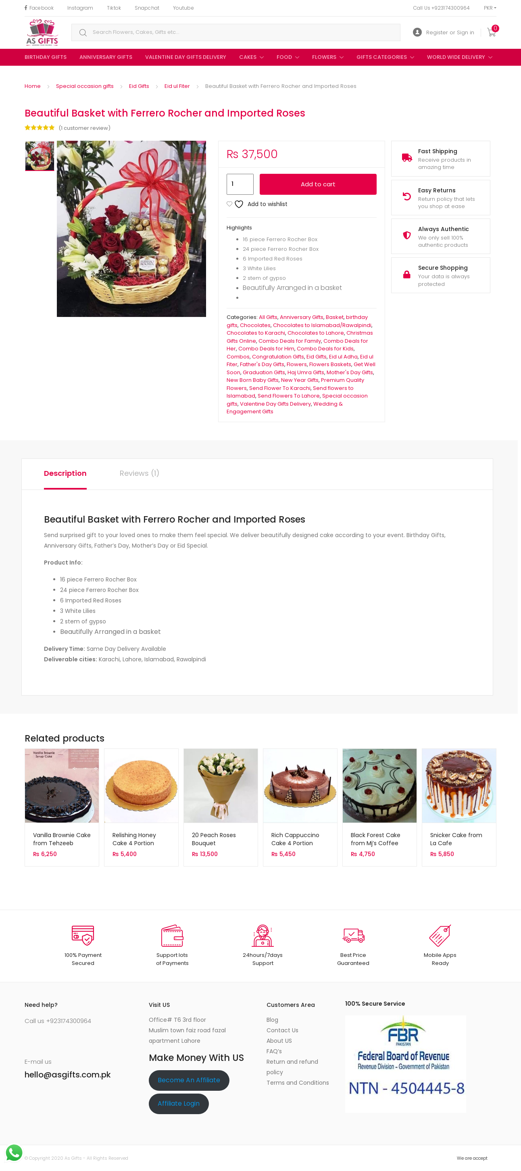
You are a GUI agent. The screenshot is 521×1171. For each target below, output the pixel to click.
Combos (238, 356)
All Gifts (268, 317)
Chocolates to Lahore (316, 333)
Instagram (80, 7)
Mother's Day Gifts (350, 372)
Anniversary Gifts (105, 57)
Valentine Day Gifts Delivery (185, 57)
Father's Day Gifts (262, 364)
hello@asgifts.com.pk (68, 1074)
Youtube (183, 7)
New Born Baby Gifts (253, 380)
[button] (200, 146)
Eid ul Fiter (177, 86)
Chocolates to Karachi (256, 333)
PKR (488, 7)
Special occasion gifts (85, 86)
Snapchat (147, 7)
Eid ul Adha (343, 356)
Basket (335, 317)
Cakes (247, 57)
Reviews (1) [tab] (140, 473)
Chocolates (255, 325)
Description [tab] (65, 473)
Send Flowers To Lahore (289, 396)
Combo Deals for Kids (325, 348)
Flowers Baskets (330, 364)
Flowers (324, 57)
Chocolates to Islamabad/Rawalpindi (322, 325)
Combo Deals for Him (266, 348)
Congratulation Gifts (278, 356)
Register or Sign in (443, 32)
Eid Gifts (139, 86)
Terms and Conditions (298, 1083)
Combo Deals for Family (289, 341)
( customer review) (84, 128)
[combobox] (235, 32)
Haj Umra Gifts (306, 372)
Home (33, 86)
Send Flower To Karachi (280, 388)
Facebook (39, 7)
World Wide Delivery (456, 57)
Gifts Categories (381, 57)
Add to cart (318, 184)
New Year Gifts (300, 380)
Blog (272, 1020)
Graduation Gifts (264, 372)
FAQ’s (274, 1051)
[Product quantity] (240, 184)
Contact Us (282, 1030)
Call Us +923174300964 (441, 7)
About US (279, 1041)
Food (284, 57)
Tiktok (114, 7)
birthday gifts (46, 57)
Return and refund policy (292, 1067)
